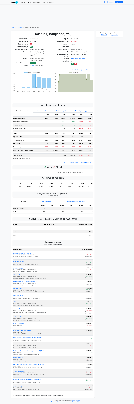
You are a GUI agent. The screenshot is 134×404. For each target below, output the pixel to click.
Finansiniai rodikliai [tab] (43, 111)
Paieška (51, 2)
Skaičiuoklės (36, 2)
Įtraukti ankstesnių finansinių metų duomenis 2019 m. (78, 162)
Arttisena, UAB (17, 317)
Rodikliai (45, 2)
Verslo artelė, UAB (18, 357)
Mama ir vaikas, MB (19, 323)
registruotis (114, 35)
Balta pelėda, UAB (18, 261)
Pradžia (14, 27)
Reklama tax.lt (76, 400)
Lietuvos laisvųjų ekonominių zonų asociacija (27, 337)
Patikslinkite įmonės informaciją (82, 70)
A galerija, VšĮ (17, 386)
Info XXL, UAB (17, 288)
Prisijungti (111, 2)
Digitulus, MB (17, 302)
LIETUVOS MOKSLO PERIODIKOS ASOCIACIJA (27, 379)
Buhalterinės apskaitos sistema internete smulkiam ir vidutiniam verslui (67, 402)
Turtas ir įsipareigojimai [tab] (82, 111)
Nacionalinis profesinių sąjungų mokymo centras (28, 364)
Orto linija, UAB (18, 295)
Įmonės (29, 2)
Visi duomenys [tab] (46, 201)
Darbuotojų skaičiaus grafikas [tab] (76, 201)
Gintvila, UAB (17, 275)
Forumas (22, 2)
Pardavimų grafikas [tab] (62, 111)
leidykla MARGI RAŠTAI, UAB (22, 253)
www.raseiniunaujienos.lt (78, 58)
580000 (32, 65)
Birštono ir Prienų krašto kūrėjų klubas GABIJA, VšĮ (28, 351)
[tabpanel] (53, 138)
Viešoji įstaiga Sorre (19, 371)
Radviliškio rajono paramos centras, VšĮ (25, 281)
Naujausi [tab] (23, 201)
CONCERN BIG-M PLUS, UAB (22, 344)
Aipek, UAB (16, 309)
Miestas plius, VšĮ (18, 268)
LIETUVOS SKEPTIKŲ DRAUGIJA (22, 330)
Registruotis (119, 2)
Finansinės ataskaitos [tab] (22, 111)
